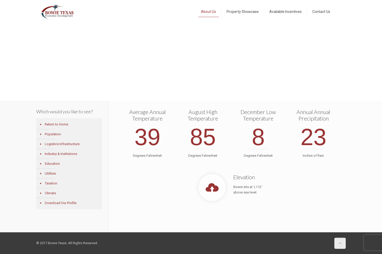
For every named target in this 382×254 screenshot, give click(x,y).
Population (53, 134)
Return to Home (56, 124)
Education (52, 164)
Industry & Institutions (61, 154)
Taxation (51, 183)
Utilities (50, 173)
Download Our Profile (60, 203)
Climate (50, 193)
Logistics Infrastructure (62, 144)
